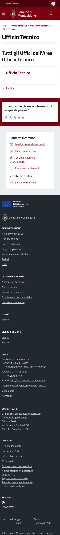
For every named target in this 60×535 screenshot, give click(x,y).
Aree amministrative (13, 234)
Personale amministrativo (15, 254)
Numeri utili (8, 396)
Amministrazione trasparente (17, 471)
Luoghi (5, 337)
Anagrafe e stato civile (14, 282)
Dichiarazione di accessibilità (17, 466)
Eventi (5, 342)
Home (5, 25)
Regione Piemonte (12, 3)
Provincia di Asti (10, 451)
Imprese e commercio (13, 302)
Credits (18, 523)
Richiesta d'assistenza (13, 486)
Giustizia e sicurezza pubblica (17, 297)
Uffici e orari (8, 391)
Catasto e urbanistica (13, 292)
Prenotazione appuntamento (17, 482)
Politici (5, 259)
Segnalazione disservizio (15, 478)
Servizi (37, 519)
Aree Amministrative (40, 25)
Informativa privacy (12, 456)
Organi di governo (11, 249)
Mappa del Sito (43, 523)
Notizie (5, 320)
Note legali (7, 461)
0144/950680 (19, 371)
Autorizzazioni (9, 287)
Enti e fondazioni (11, 244)
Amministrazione (19, 25)
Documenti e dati (11, 239)
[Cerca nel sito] (50, 14)
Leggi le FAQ (8, 474)
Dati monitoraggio (11, 519)
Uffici (4, 264)
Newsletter (8, 507)
